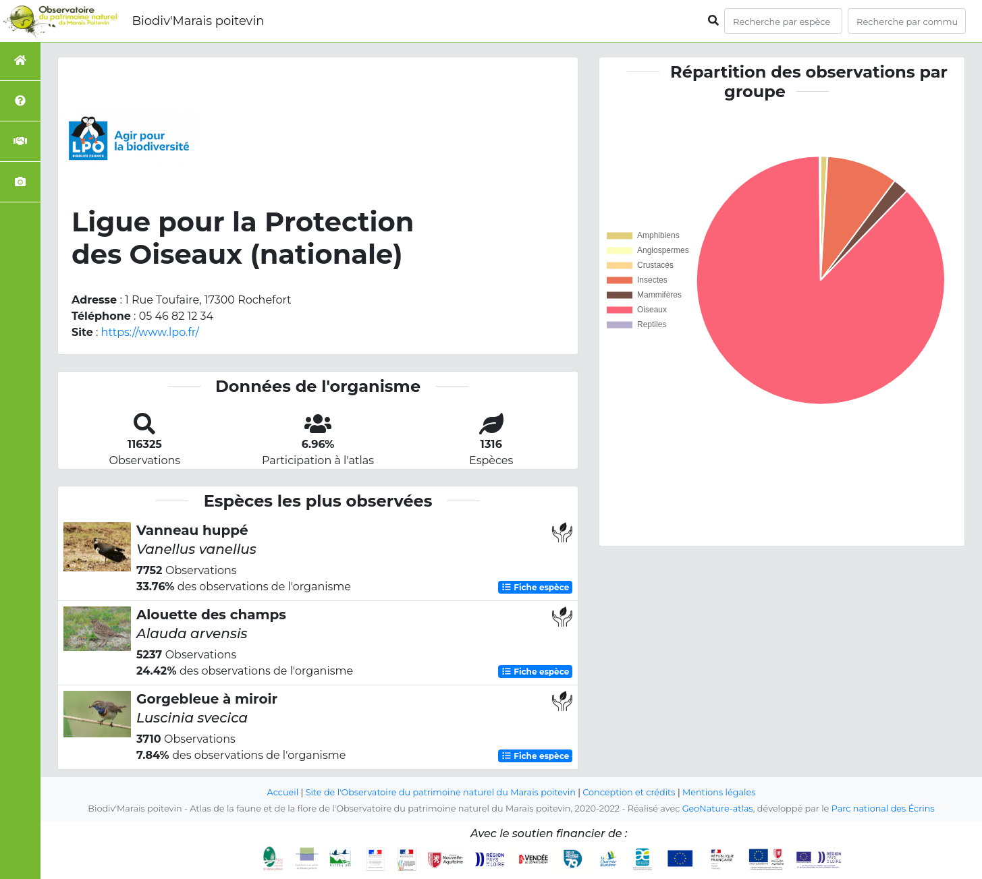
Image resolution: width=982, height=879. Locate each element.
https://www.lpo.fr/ (150, 332)
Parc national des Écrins (883, 808)
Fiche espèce (535, 587)
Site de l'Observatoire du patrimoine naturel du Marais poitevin (441, 792)
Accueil (283, 792)
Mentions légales (718, 792)
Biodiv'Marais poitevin (198, 20)
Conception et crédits (628, 792)
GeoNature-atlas (717, 808)
